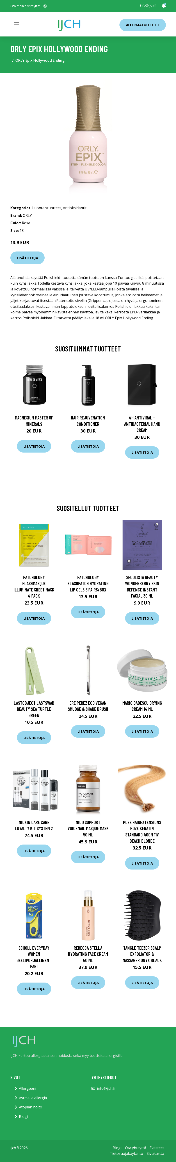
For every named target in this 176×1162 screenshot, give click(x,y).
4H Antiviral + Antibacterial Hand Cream (142, 424)
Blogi (23, 1116)
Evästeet (157, 1147)
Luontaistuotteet (46, 207)
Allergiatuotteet (142, 25)
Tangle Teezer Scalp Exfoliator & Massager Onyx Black (142, 954)
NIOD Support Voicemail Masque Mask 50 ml (88, 828)
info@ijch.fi (148, 5)
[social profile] (45, 6)
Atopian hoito (30, 1107)
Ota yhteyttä (135, 1147)
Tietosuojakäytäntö (126, 1153)
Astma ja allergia (33, 1097)
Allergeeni (27, 1088)
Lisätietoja (27, 258)
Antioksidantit (75, 207)
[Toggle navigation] (16, 24)
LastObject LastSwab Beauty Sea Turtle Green (34, 709)
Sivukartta (155, 1153)
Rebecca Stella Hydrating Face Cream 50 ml (88, 954)
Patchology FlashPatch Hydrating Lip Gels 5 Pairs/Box (88, 583)
